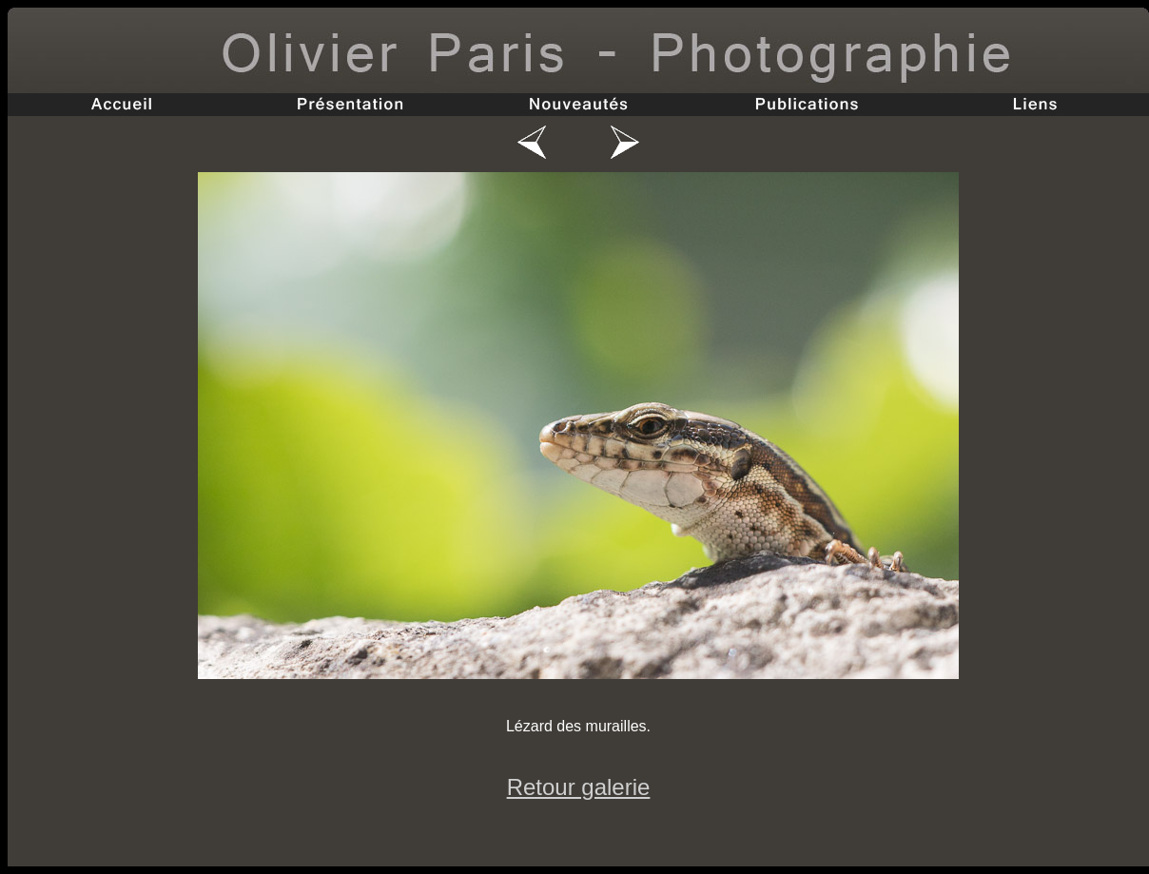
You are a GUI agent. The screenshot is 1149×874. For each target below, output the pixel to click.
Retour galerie (579, 787)
